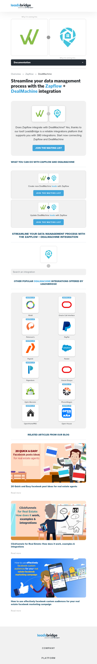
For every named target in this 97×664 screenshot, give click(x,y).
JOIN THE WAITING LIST (48, 148)
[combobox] (48, 272)
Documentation (22, 62)
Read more (16, 492)
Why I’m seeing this (29, 17)
